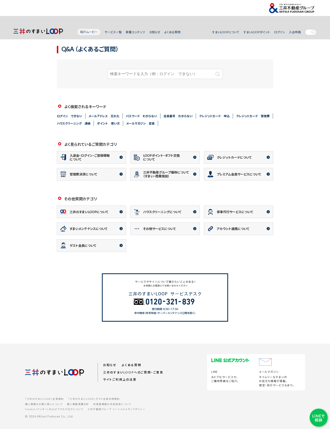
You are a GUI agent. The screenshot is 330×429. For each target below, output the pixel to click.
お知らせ (154, 32)
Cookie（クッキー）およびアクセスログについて (54, 409)
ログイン (279, 32)
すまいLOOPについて (226, 32)
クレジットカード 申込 (214, 116)
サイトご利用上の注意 (120, 379)
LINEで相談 (317, 416)
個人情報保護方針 (78, 404)
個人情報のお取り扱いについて (44, 404)
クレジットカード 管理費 (253, 116)
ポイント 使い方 (108, 123)
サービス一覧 (113, 32)
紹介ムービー (88, 32)
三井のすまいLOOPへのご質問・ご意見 (133, 372)
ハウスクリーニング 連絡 (73, 123)
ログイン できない (69, 116)
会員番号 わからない (178, 116)
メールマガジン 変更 (140, 123)
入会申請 (295, 32)
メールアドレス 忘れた (104, 116)
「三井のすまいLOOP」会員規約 (44, 398)
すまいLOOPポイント (257, 32)
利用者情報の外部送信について (112, 404)
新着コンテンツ (135, 32)
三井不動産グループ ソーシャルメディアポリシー (117, 409)
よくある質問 (172, 32)
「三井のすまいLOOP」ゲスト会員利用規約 (94, 398)
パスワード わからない (141, 116)
